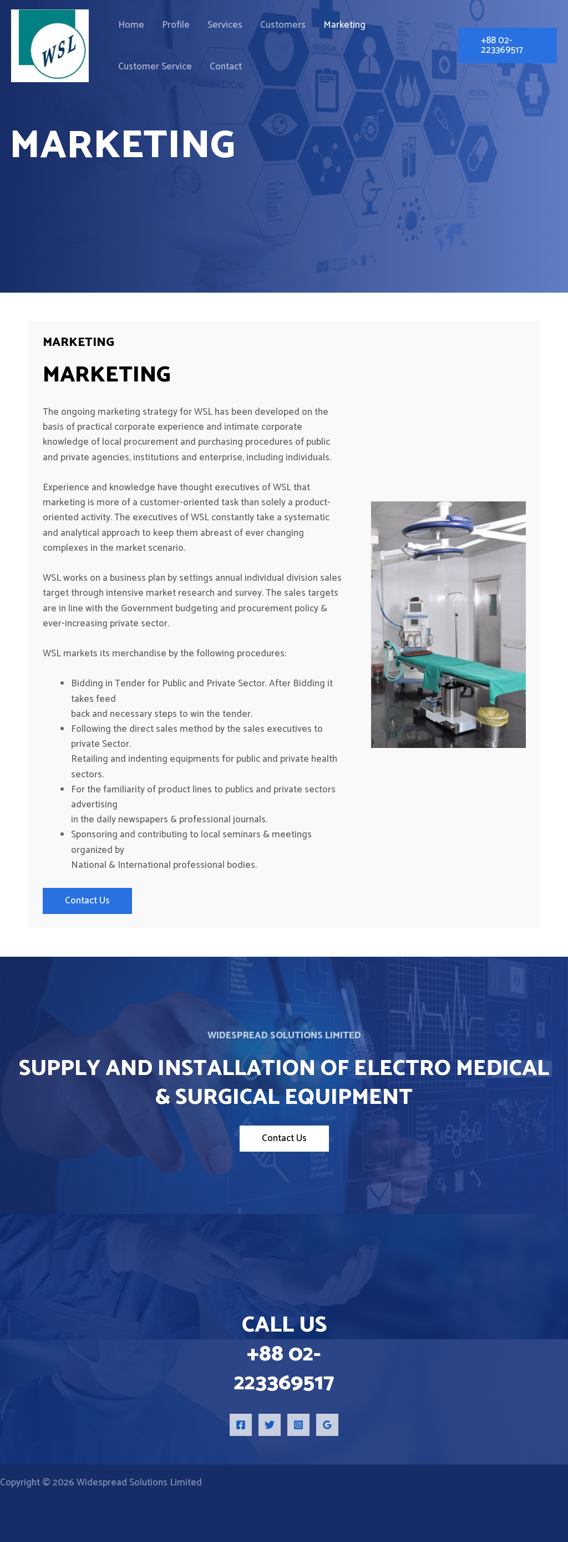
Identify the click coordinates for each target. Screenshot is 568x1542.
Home (127, 24)
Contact (130, 71)
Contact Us (87, 900)
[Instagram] (298, 1425)
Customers (252, 24)
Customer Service (371, 24)
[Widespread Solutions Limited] (50, 47)
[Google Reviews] (327, 1425)
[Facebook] (241, 1425)
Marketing (304, 24)
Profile (162, 24)
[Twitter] (269, 1425)
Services (202, 24)
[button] (501, 48)
